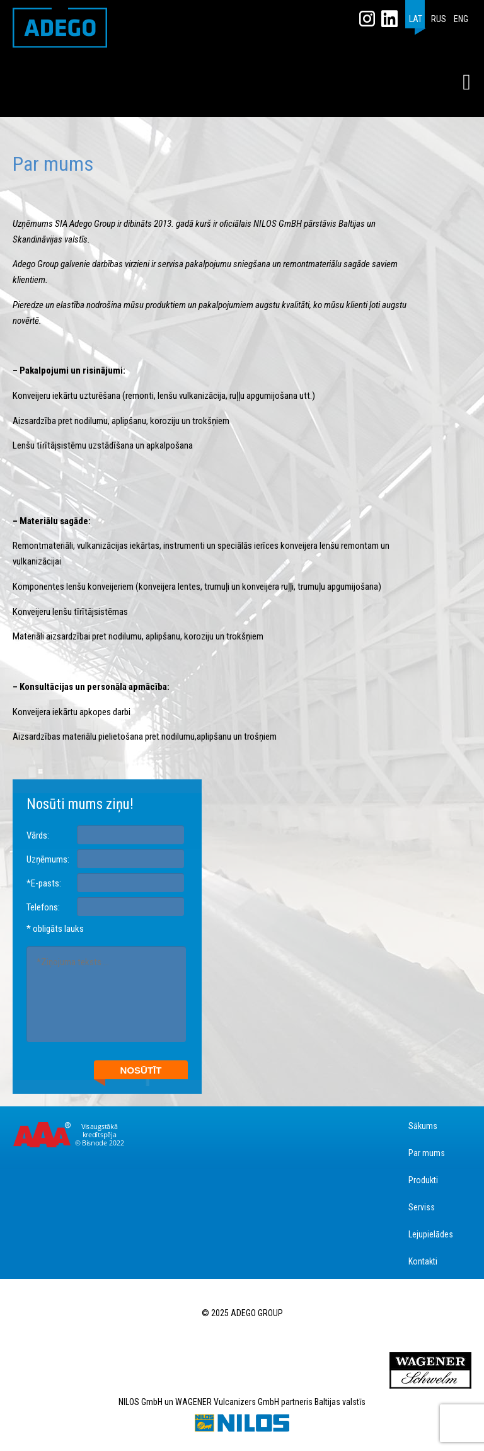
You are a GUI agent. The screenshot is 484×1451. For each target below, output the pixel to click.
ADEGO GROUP (60, 28)
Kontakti (422, 1261)
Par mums (426, 1153)
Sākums (422, 1126)
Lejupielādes (430, 1234)
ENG (461, 19)
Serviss (421, 1207)
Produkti (423, 1180)
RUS (438, 19)
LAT (415, 19)
